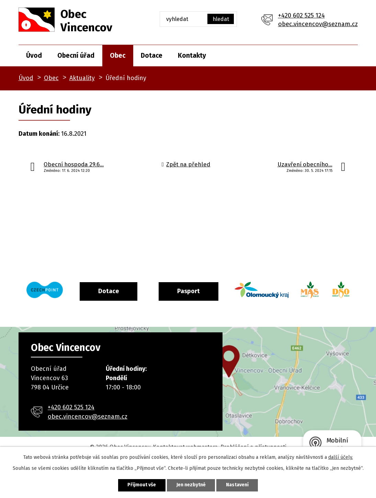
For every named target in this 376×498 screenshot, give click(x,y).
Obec (117, 55)
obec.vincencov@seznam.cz (318, 24)
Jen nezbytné (191, 485)
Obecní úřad (75, 55)
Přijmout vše (141, 485)
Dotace (151, 55)
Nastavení (237, 485)
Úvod (34, 55)
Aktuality (82, 78)
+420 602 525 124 (301, 15)
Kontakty (192, 55)
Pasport (204, 291)
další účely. (340, 457)
